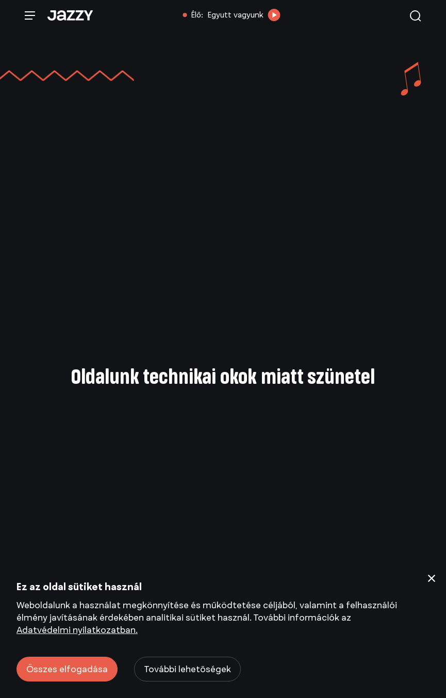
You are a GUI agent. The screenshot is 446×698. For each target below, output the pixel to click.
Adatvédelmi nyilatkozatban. (77, 630)
